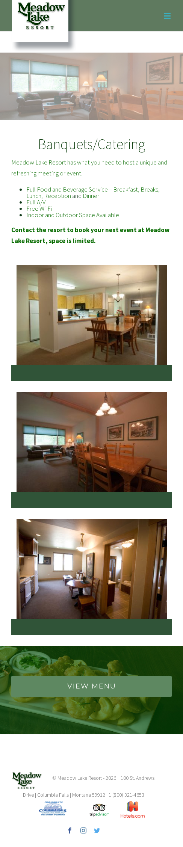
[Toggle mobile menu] (168, 16)
